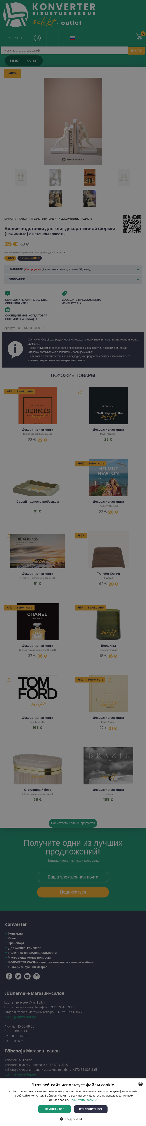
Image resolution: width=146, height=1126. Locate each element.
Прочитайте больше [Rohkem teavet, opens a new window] (83, 1100)
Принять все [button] (54, 1109)
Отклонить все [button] (91, 1109)
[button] (72, 1119)
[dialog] (73, 563)
